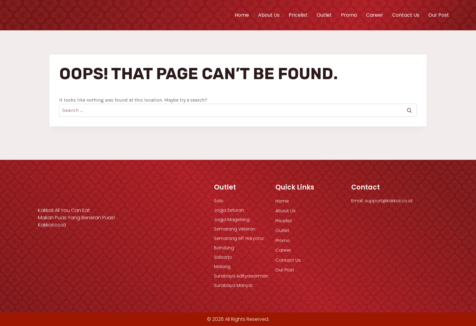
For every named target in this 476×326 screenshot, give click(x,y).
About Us (269, 15)
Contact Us (405, 15)
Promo (349, 15)
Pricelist (298, 15)
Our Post (438, 15)
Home (242, 15)
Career (374, 15)
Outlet (324, 15)
